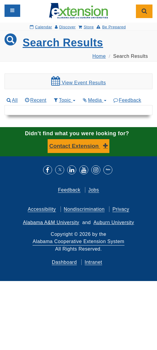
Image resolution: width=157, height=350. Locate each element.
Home (99, 56)
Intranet (93, 262)
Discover (65, 27)
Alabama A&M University (51, 222)
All (12, 100)
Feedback (127, 100)
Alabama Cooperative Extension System (78, 241)
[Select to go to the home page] (78, 10)
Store (86, 27)
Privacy (120, 209)
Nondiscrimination (84, 209)
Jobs (93, 189)
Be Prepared (111, 27)
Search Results (63, 42)
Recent (35, 100)
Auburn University (113, 222)
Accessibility (42, 209)
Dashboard (64, 262)
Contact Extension (74, 146)
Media (94, 100)
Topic (64, 100)
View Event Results (78, 81)
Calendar (41, 27)
